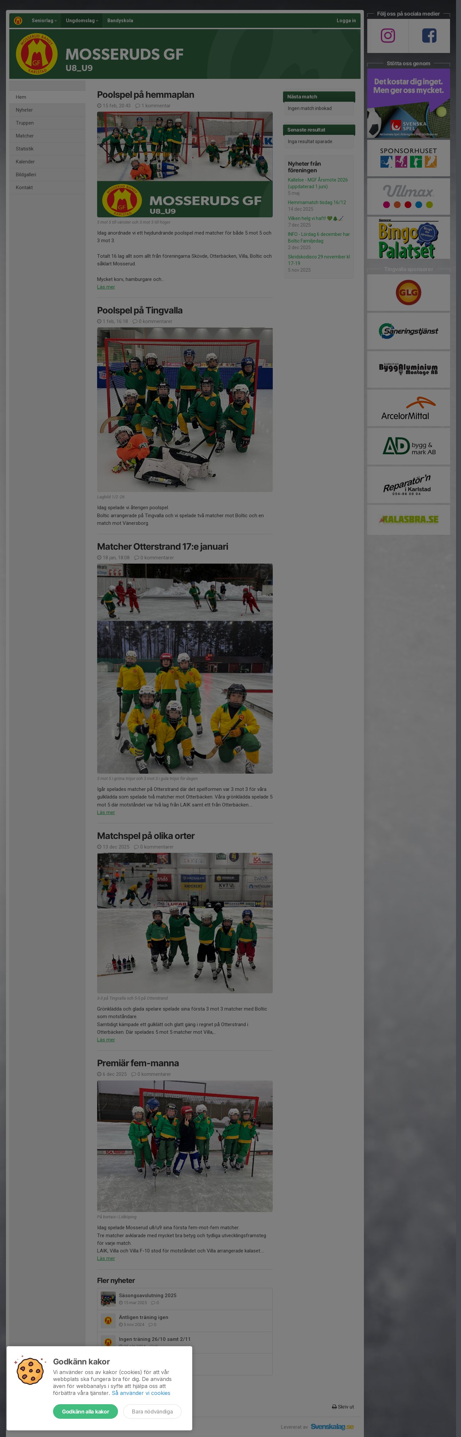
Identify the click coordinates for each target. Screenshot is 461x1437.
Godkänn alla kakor (85, 1411)
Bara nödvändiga (152, 1411)
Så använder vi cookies (141, 1393)
